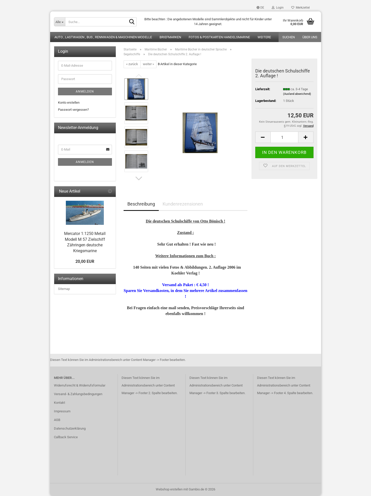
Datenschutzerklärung (70, 428)
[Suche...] (59, 21)
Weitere (264, 37)
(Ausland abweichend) (297, 94)
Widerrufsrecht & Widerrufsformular (79, 385)
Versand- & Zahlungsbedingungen (78, 394)
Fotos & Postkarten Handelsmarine (219, 37)
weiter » (148, 64)
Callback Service (66, 437)
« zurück (132, 64)
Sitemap (64, 289)
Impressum (62, 411)
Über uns (309, 37)
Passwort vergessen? (73, 110)
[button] (260, 7)
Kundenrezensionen (183, 204)
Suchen (288, 37)
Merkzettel (300, 7)
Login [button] (278, 7)
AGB (57, 420)
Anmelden (85, 91)
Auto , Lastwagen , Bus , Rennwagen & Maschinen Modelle (103, 37)
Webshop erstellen (169, 489)
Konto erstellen (69, 102)
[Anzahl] (284, 137)
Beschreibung (141, 204)
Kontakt (59, 403)
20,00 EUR (84, 261)
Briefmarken (170, 37)
